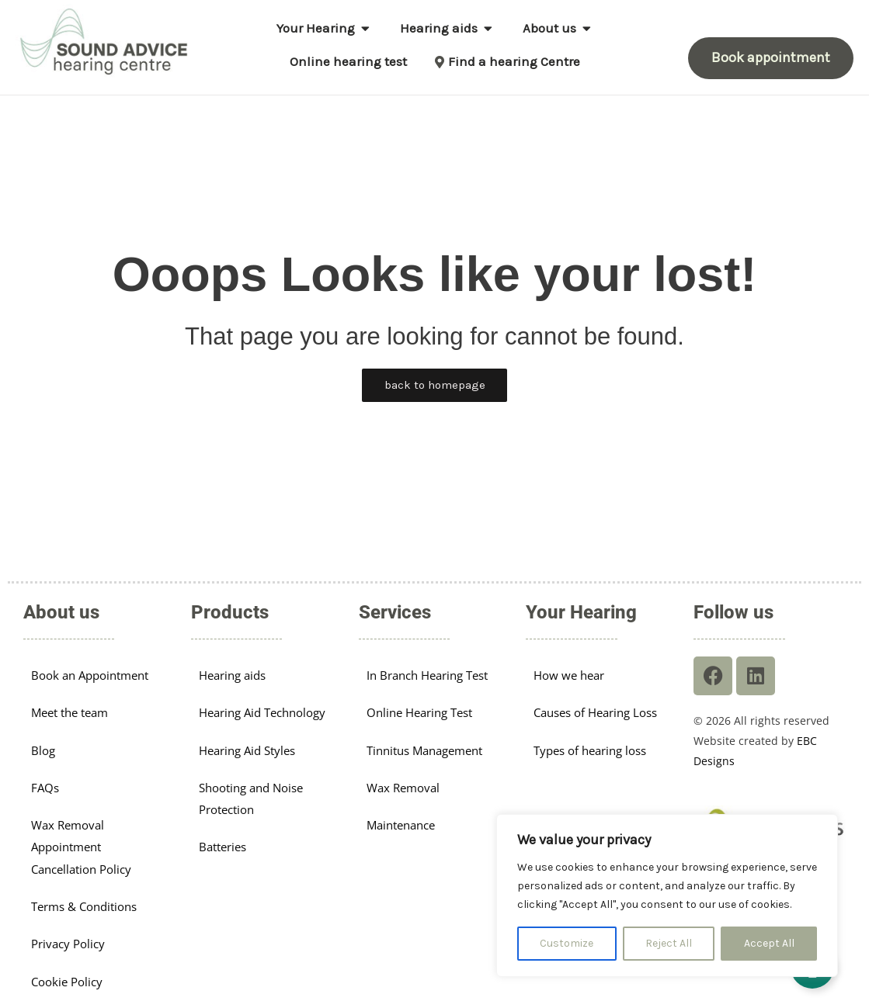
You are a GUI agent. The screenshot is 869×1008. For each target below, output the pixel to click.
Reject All (668, 943)
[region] (667, 895)
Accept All (769, 943)
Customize (566, 943)
